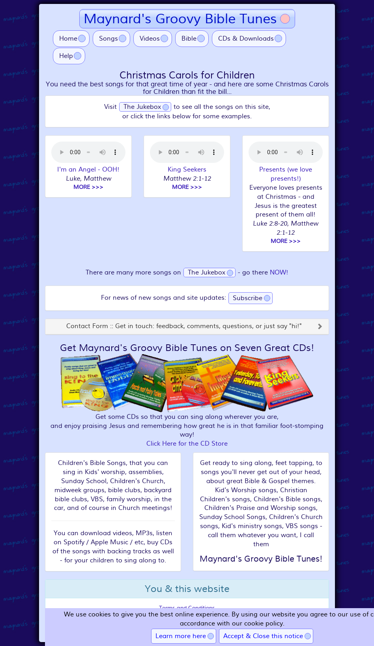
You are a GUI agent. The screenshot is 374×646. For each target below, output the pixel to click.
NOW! (279, 272)
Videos (150, 39)
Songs (108, 39)
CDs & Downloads (246, 39)
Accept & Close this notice (263, 636)
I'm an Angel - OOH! (88, 170)
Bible (188, 39)
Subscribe (247, 298)
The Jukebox (142, 107)
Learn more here (180, 636)
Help (66, 56)
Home (68, 39)
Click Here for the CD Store (187, 444)
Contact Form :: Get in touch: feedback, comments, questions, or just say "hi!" (184, 326)
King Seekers (187, 170)
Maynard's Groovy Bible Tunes (180, 18)
